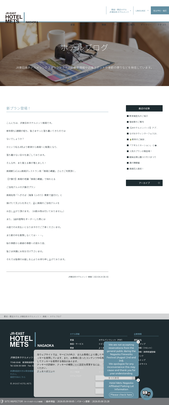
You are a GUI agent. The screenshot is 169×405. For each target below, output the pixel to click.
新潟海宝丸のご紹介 (138, 115)
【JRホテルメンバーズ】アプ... (143, 127)
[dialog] (84, 373)
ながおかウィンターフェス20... (143, 133)
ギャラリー (146, 17)
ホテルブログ (55, 316)
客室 (72, 17)
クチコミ (161, 17)
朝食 (104, 17)
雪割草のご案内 (136, 121)
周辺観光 (130, 17)
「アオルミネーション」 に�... (143, 145)
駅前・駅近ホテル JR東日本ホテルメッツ (21, 316)
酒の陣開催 (134, 162)
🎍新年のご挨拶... (137, 139)
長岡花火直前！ (136, 168)
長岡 (44, 316)
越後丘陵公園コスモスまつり (142, 157)
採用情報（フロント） (143, 347)
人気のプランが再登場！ (140, 151)
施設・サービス (88, 17)
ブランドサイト (140, 363)
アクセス (116, 17)
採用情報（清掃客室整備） (145, 351)
